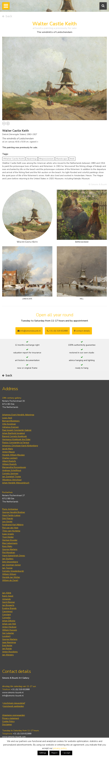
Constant (6, 614)
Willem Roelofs (9, 464)
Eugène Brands (9, 608)
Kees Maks (7, 546)
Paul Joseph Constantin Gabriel (16, 430)
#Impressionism (46, 158)
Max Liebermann (10, 543)
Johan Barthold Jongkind (13, 433)
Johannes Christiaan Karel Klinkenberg (20, 445)
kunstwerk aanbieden (13, 706)
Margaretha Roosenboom (14, 467)
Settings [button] (42, 753)
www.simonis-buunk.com (14, 736)
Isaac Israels (8, 534)
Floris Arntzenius (10, 509)
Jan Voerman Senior (11, 564)
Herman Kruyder (9, 540)
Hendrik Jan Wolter (11, 577)
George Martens (9, 549)
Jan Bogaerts (8, 605)
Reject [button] (54, 752)
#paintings (32, 158)
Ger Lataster (8, 633)
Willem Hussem (9, 630)
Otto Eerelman (9, 424)
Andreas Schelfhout (11, 470)
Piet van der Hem (10, 527)
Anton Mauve (8, 451)
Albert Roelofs (9, 461)
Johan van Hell (9, 623)
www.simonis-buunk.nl (13, 692)
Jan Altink (6, 592)
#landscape (61, 158)
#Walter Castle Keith (13, 158)
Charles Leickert (9, 458)
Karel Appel (7, 596)
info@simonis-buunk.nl (13, 695)
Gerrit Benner (8, 602)
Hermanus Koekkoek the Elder (16, 439)
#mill (72, 158)
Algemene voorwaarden (13, 715)
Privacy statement (10, 718)
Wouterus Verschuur (12, 479)
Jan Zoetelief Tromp (11, 476)
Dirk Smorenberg (10, 561)
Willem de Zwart (10, 580)
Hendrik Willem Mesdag (13, 455)
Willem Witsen (9, 574)
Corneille (6, 617)
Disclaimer (7, 724)
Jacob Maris (7, 448)
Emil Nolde (7, 645)
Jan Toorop (7, 568)
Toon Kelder (8, 537)
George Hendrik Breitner (13, 512)
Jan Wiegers (8, 654)
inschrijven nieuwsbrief (13, 703)
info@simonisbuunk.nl (29, 330)
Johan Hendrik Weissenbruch (15, 482)
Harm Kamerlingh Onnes (13, 555)
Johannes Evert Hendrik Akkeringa (18, 414)
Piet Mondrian (8, 552)
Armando (6, 599)
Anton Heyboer (9, 627)
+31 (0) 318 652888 (57, 330)
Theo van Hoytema (11, 530)
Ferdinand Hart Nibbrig (12, 524)
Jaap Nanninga (9, 642)
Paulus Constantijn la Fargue (15, 442)
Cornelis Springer (10, 473)
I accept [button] (66, 752)
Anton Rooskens (10, 651)
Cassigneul (7, 611)
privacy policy (59, 748)
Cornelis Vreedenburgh (13, 571)
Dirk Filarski (7, 518)
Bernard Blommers (11, 420)
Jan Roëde (7, 648)
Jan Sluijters (7, 558)
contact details (82, 330)
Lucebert (6, 636)
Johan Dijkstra (8, 620)
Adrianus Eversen (10, 427)
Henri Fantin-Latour (11, 515)
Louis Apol (7, 417)
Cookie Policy (8, 721)
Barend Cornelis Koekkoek (14, 436)
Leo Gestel (7, 521)
